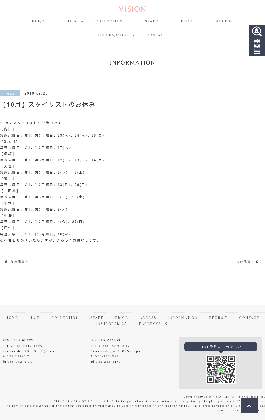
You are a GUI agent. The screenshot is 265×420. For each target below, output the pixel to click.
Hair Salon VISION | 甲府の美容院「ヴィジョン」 (132, 9)
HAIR (72, 21)
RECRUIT (218, 318)
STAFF (152, 21)
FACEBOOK (154, 324)
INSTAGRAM (112, 324)
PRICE (187, 21)
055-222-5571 (107, 356)
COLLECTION (109, 21)
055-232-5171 (19, 356)
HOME (38, 21)
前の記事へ (16, 262)
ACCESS (224, 21)
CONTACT (156, 35)
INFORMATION (113, 35)
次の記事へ (248, 262)
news (10, 93)
